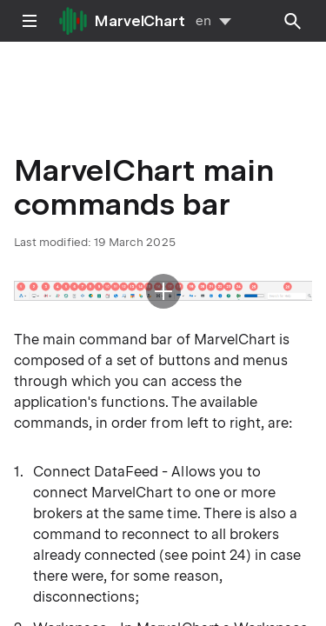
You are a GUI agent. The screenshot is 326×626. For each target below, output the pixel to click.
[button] (163, 291)
